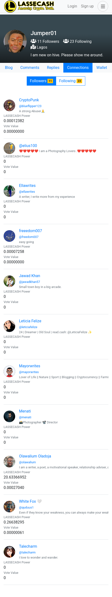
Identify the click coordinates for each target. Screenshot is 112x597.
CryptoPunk (29, 100)
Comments (29, 67)
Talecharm (28, 546)
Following (70, 81)
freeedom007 (30, 230)
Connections (78, 67)
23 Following (77, 41)
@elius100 (28, 145)
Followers (41, 81)
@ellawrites (27, 191)
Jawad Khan (29, 275)
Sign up (87, 6)
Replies (53, 67)
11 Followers (45, 41)
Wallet (101, 67)
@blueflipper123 (30, 106)
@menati (25, 417)
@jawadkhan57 (29, 282)
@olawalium (27, 462)
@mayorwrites (29, 372)
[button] (102, 6)
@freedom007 (29, 237)
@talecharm (27, 552)
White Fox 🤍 (30, 501)
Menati (25, 411)
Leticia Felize (30, 321)
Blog (9, 67)
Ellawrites (27, 185)
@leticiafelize (28, 327)
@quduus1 (26, 507)
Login (72, 6)
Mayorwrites (29, 366)
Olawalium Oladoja (35, 456)
